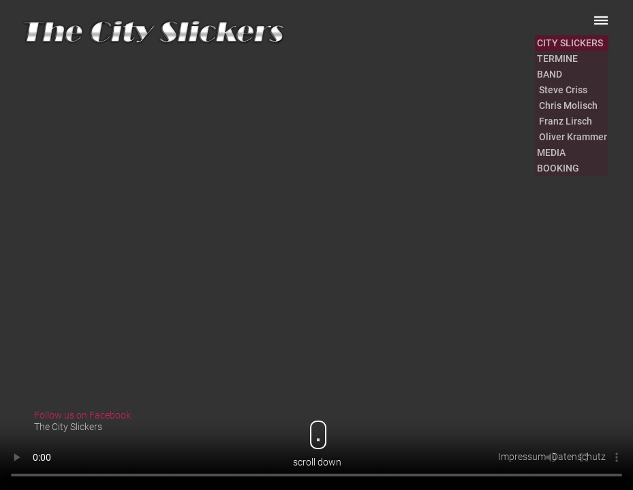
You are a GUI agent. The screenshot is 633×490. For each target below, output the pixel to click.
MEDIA (551, 152)
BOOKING (558, 168)
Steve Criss (562, 89)
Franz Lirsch (564, 121)
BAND (549, 74)
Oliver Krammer (572, 136)
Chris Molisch (567, 105)
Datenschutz (579, 456)
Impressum (522, 456)
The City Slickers (68, 426)
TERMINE (557, 58)
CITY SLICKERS (570, 42)
